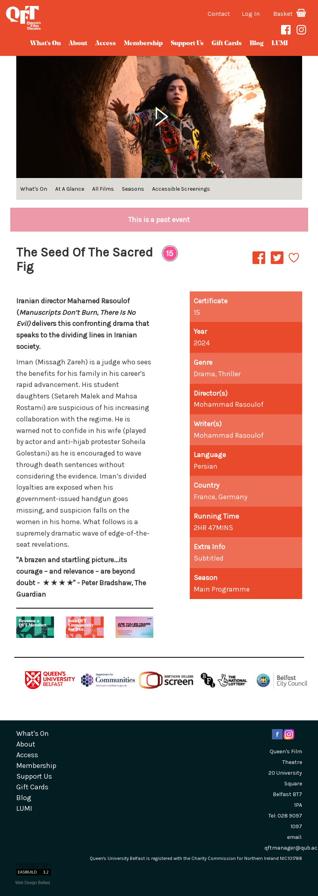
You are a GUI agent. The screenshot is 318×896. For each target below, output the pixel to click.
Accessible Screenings (181, 189)
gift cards (227, 43)
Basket (289, 13)
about (78, 43)
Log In (251, 13)
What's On (45, 43)
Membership (143, 43)
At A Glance (69, 189)
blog (257, 43)
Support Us (187, 43)
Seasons (133, 189)
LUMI (280, 43)
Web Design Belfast (32, 883)
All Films (103, 189)
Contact (219, 13)
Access (105, 43)
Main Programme (222, 589)
